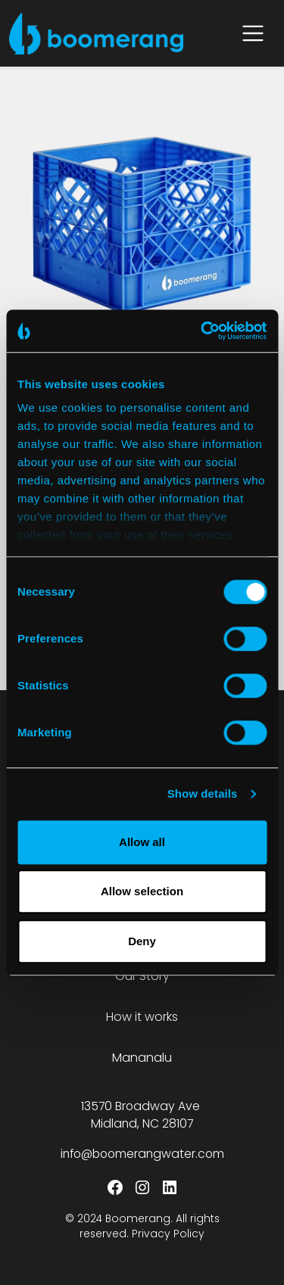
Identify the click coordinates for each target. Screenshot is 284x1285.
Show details (202, 793)
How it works (142, 1016)
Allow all (142, 841)
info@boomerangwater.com (142, 1153)
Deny (142, 941)
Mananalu (142, 1057)
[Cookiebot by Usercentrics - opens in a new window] (202, 331)
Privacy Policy (168, 1234)
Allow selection (142, 891)
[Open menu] (253, 33)
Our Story (142, 976)
